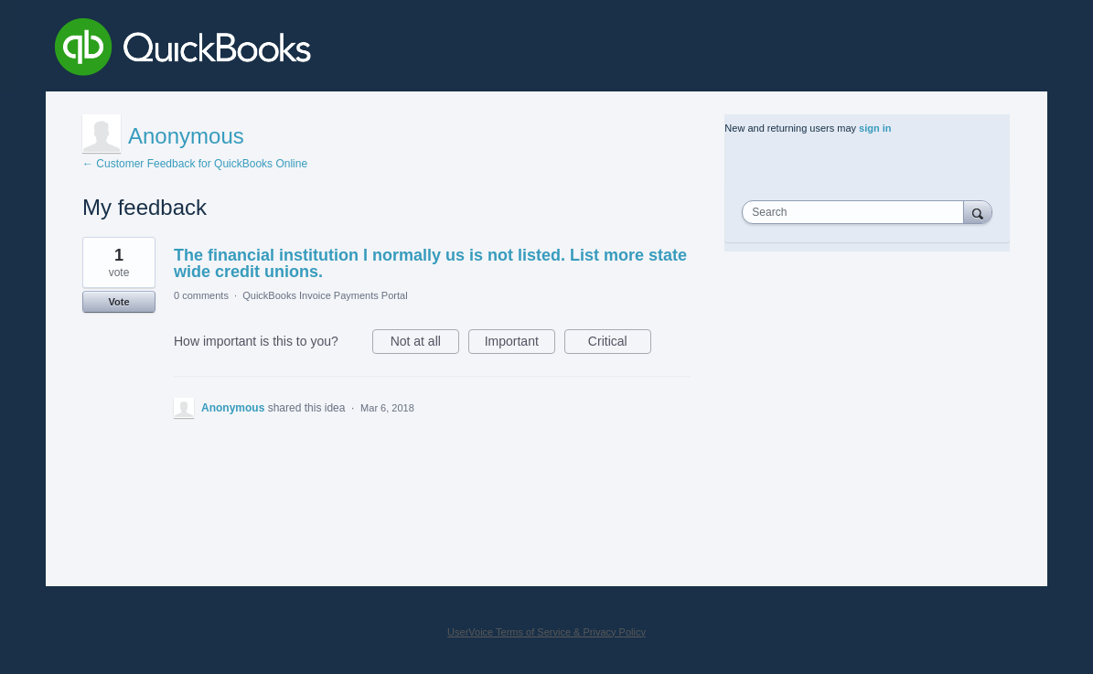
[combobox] (857, 212)
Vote (118, 301)
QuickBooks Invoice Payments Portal (324, 295)
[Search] (977, 211)
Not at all (425, 344)
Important (520, 344)
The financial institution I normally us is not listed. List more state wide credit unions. (430, 263)
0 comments (201, 295)
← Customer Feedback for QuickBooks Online (194, 163)
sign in (875, 128)
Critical (619, 344)
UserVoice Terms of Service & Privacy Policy (546, 631)
